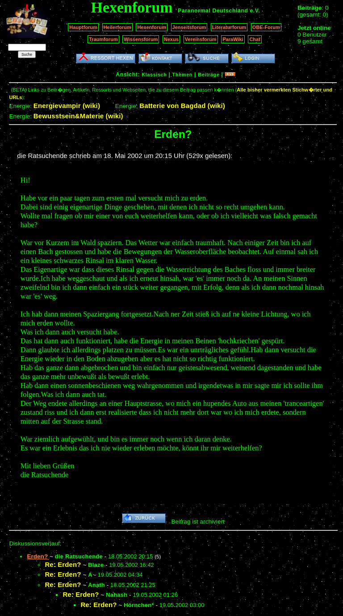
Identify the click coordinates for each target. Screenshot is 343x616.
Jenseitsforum (189, 27)
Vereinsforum (201, 39)
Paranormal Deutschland (213, 11)
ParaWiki (232, 39)
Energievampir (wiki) (66, 105)
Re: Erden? (63, 564)
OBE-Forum (266, 27)
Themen (182, 74)
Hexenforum (151, 27)
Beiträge (208, 74)
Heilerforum (117, 27)
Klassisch (154, 74)
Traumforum (103, 39)
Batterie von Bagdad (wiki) (182, 105)
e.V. (255, 11)
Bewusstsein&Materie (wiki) (78, 116)
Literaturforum (229, 27)
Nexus (171, 39)
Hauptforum (83, 27)
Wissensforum (141, 39)
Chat (254, 39)
